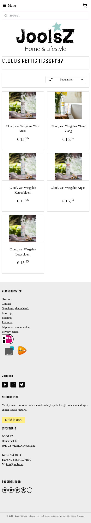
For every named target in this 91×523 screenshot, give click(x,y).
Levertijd (7, 313)
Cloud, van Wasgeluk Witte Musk (23, 128)
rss (38, 516)
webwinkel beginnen (49, 516)
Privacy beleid (10, 331)
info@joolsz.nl (14, 464)
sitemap (32, 516)
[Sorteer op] (66, 79)
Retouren (7, 322)
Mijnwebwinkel (77, 516)
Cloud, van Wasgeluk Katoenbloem (23, 190)
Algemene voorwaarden (16, 327)
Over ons (7, 299)
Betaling (7, 317)
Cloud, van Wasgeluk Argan (68, 187)
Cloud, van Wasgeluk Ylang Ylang (68, 128)
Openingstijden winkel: (15, 308)
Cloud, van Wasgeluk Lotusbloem (23, 252)
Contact (6, 303)
